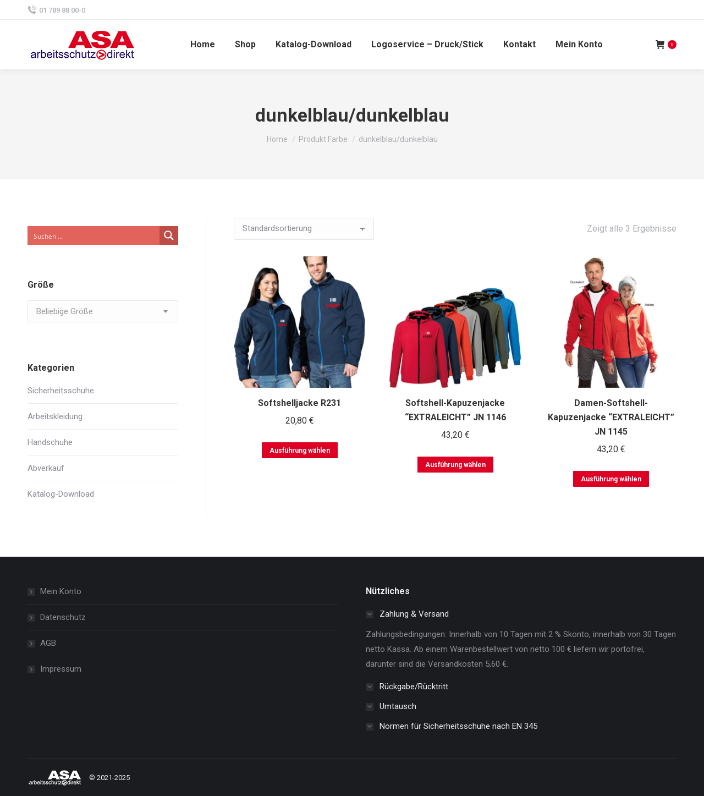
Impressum (60, 669)
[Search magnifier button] (169, 235)
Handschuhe (50, 442)
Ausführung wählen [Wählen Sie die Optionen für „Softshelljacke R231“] (300, 450)
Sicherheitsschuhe (61, 391)
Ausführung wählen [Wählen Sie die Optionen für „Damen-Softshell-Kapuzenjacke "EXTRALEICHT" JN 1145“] (611, 479)
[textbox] (64, 311)
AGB (48, 643)
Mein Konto (60, 591)
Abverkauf (46, 468)
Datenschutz (63, 617)
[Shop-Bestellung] (304, 229)
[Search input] (94, 235)
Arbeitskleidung (55, 416)
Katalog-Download (61, 494)
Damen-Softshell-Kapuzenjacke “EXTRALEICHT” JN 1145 (611, 417)
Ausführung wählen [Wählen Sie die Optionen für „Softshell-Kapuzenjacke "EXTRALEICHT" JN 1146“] (455, 465)
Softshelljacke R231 (299, 403)
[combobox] (103, 311)
